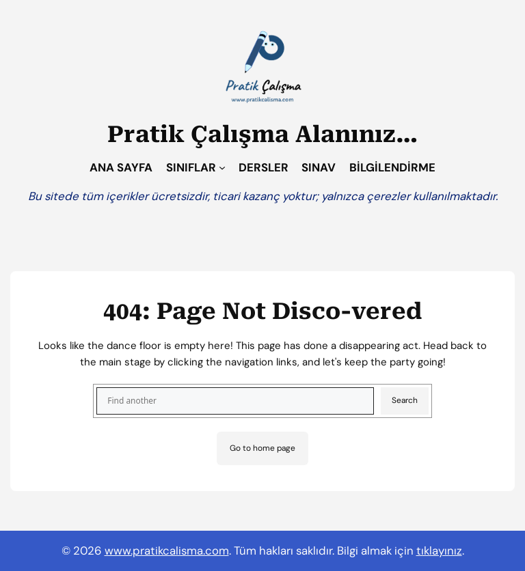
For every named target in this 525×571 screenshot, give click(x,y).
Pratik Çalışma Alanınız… (262, 134)
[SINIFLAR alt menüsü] (222, 167)
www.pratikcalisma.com (167, 550)
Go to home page (262, 448)
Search (405, 400)
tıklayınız (439, 550)
